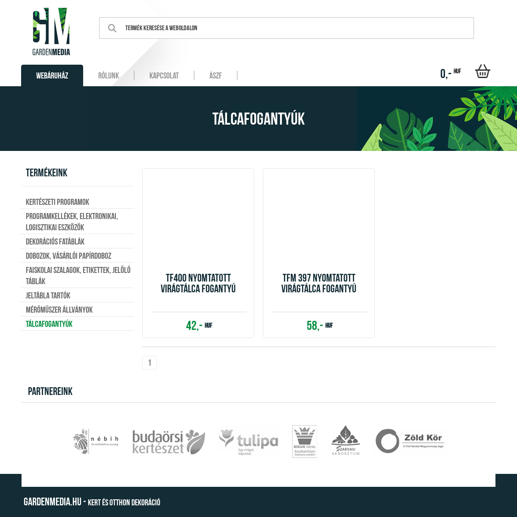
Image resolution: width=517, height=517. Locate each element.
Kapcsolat (164, 75)
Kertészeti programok (57, 202)
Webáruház (52, 75)
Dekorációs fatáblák (55, 241)
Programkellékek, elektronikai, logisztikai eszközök (72, 221)
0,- (450, 73)
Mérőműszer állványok (59, 309)
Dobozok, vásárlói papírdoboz (68, 255)
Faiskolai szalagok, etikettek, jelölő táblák (78, 275)
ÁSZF (215, 75)
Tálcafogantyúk (49, 324)
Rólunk (108, 75)
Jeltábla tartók (48, 295)
